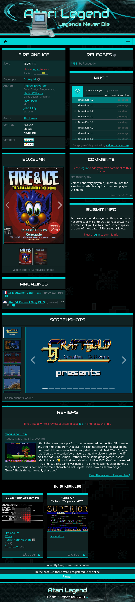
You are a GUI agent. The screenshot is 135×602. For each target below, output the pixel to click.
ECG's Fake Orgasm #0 (22, 498)
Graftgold (30, 79)
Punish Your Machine (18, 540)
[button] (38, 79)
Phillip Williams (33, 93)
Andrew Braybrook (35, 86)
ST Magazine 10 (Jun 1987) (25, 292)
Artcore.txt (12, 546)
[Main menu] (128, 41)
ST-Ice (8, 536)
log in (36, 69)
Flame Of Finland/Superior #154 (67, 499)
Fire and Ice (16, 434)
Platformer (30, 118)
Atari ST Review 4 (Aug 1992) (26, 302)
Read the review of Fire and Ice (109, 475)
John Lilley (30, 108)
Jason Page (31, 100)
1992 (74, 63)
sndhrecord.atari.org (117, 145)
